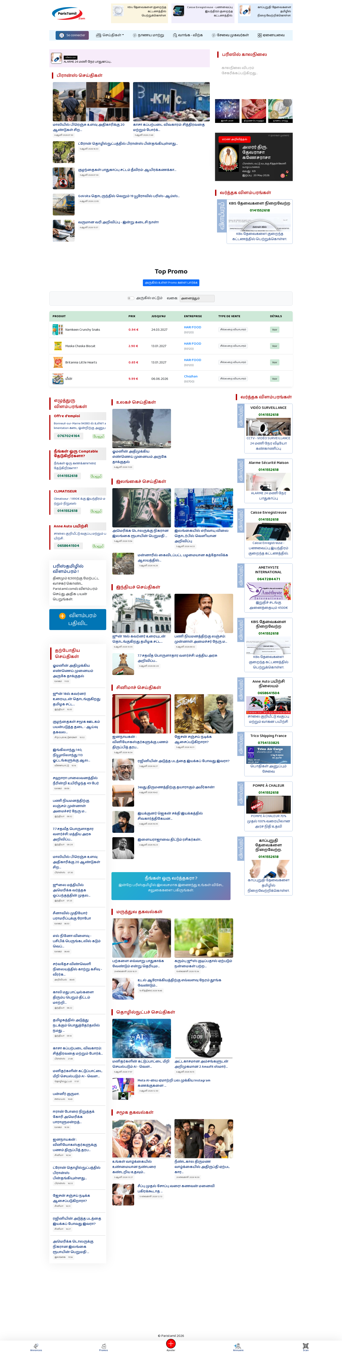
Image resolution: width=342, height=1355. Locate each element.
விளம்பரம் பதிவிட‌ (77, 619)
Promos (103, 1347)
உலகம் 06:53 (62, 923)
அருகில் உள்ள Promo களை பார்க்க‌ (171, 303)
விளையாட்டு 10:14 (65, 765)
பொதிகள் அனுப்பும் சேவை (268, 769)
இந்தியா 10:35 (63, 709)
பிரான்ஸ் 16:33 (64, 1183)
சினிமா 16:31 (62, 1206)
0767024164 (68, 436)
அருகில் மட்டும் (149, 319)
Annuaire (237, 1347)
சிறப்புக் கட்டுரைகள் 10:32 (70, 737)
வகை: (172, 319)
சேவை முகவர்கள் (230, 35)
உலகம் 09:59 (62, 788)
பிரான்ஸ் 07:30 (64, 872)
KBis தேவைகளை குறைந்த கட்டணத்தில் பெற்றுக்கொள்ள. (259, 236)
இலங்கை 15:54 (64, 1257)
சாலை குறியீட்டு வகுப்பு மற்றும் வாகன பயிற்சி (268, 719)
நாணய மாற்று (148, 35)
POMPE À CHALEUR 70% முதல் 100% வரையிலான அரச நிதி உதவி (268, 821)
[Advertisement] (171, 1297)
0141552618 (260, 210)
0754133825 (268, 743)
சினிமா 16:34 (63, 1155)
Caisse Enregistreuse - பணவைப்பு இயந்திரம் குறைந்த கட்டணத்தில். (268, 548)
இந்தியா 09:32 (63, 816)
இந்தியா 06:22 (63, 1008)
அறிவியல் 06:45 (64, 979)
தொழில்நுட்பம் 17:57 (67, 1081)
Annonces (36, 1347)
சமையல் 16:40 (63, 1099)
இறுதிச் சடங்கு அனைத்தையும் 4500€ (268, 605)
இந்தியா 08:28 (64, 844)
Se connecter (72, 35)
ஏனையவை (271, 35)
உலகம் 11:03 (62, 681)
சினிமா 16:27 (63, 1229)
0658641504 (68, 546)
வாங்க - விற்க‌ (188, 35)
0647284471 (268, 579)
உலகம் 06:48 (62, 951)
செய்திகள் (108, 35)
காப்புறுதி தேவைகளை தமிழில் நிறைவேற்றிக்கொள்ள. (269, 886)
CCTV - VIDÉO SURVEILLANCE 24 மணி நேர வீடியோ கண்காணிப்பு (268, 443)
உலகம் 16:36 (62, 1127)
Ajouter (171, 1347)
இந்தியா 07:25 (63, 900)
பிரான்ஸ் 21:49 (64, 1059)
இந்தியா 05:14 (63, 1036)
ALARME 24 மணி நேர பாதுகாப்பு (268, 496)
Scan (306, 1347)
